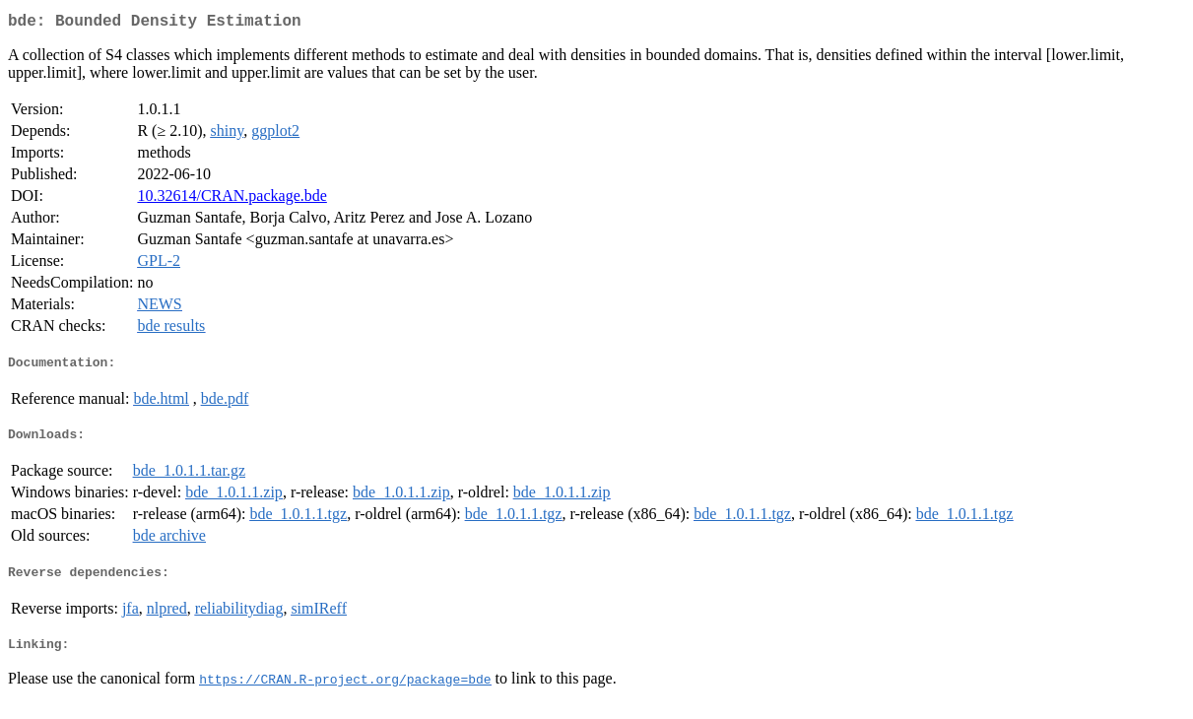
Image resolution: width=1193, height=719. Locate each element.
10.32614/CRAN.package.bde (231, 199)
